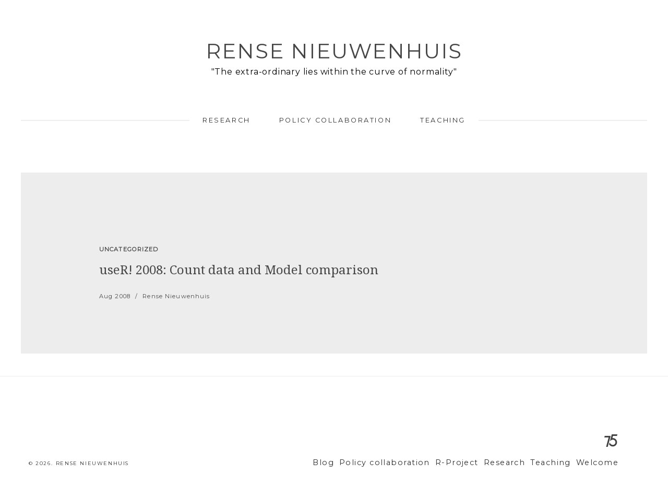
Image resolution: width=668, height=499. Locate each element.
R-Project (471, 463)
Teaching (442, 120)
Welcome (599, 463)
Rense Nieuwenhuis (334, 51)
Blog (352, 463)
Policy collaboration (335, 120)
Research (226, 120)
